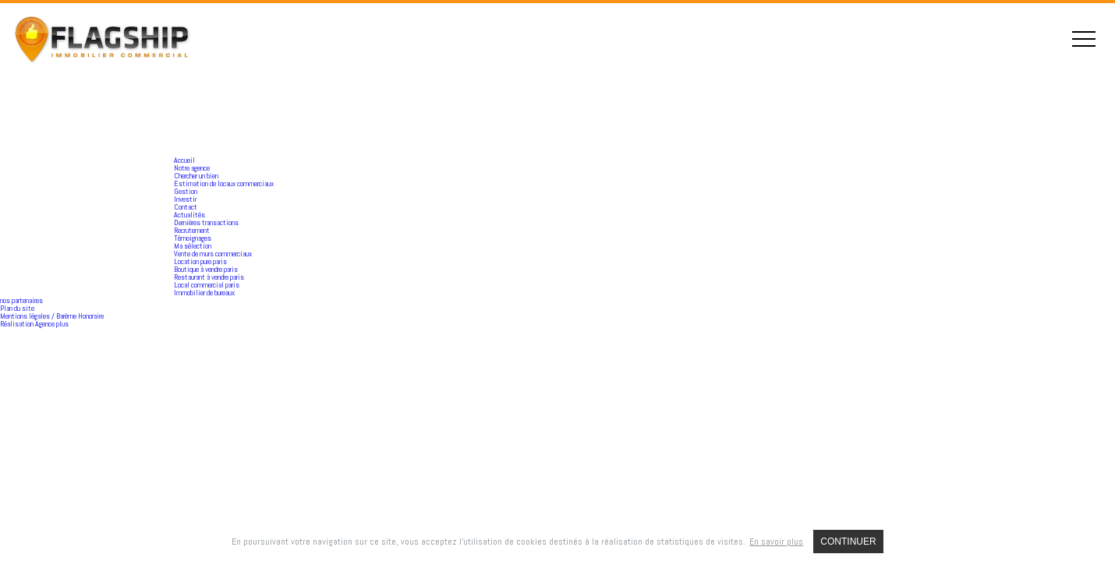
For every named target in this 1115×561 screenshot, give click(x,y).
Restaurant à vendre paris (209, 277)
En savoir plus (776, 541)
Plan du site (17, 308)
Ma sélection (192, 246)
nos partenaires (21, 300)
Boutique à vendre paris (206, 269)
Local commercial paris (206, 285)
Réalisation (34, 324)
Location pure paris (200, 261)
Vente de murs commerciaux (213, 254)
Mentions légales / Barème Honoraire (52, 316)
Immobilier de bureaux (204, 293)
